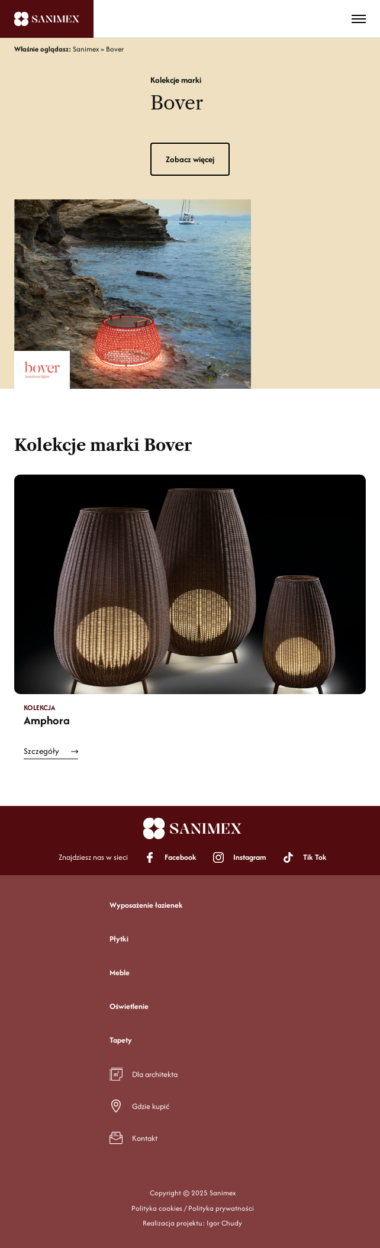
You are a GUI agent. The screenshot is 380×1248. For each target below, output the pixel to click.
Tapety (121, 1040)
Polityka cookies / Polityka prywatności (192, 1208)
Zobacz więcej (190, 159)
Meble (120, 972)
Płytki (119, 938)
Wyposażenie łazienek (146, 905)
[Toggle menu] (359, 19)
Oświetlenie (129, 1006)
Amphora (47, 720)
